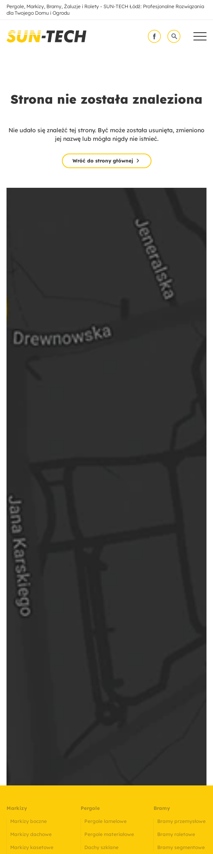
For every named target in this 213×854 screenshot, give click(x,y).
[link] (46, 36)
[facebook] (154, 36)
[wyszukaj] (173, 36)
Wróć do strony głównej (102, 161)
